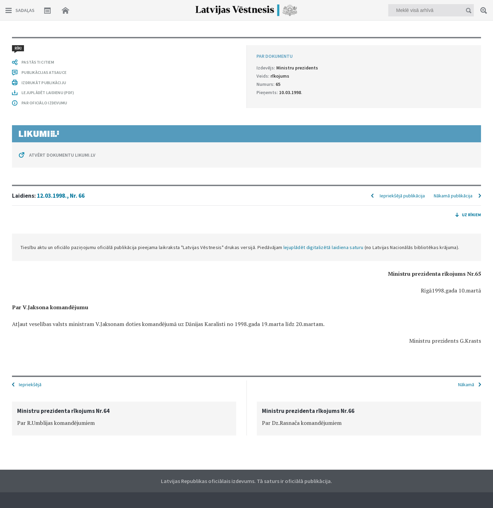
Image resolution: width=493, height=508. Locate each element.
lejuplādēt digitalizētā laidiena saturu (323, 247)
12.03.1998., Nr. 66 (61, 195)
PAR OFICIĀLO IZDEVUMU (44, 102)
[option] (124, 418)
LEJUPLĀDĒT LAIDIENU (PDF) (48, 92)
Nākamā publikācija (453, 196)
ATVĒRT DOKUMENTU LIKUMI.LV (62, 155)
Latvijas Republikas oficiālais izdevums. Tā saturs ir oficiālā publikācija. (246, 481)
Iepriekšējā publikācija (402, 196)
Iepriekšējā (30, 384)
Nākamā (466, 384)
